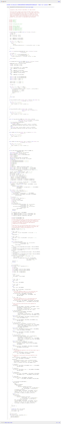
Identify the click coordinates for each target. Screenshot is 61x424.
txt (57, 422)
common (46, 4)
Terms (11, 422)
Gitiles (6, 422)
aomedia (8, 4)
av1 (42, 4)
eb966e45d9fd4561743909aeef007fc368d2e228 (27, 4)
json (59, 422)
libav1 (40, 4)
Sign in (59, 1)
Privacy (8, 422)
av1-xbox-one (14, 4)
